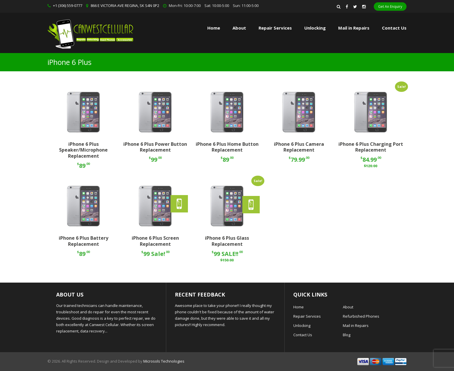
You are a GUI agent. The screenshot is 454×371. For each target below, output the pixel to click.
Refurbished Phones (361, 316)
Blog (346, 334)
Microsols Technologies (163, 361)
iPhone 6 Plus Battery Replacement (83, 241)
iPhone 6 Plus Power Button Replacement (155, 147)
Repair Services (307, 316)
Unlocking (315, 28)
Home (213, 28)
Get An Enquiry (390, 6)
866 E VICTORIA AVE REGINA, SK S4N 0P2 (125, 5)
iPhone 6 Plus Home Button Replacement (227, 147)
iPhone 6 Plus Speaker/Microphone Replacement (83, 150)
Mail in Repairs (353, 28)
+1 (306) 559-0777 (67, 5)
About (239, 28)
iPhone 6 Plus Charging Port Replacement (370, 147)
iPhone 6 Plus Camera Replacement (299, 147)
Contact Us (394, 28)
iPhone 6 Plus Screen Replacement (155, 241)
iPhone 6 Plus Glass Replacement (227, 241)
